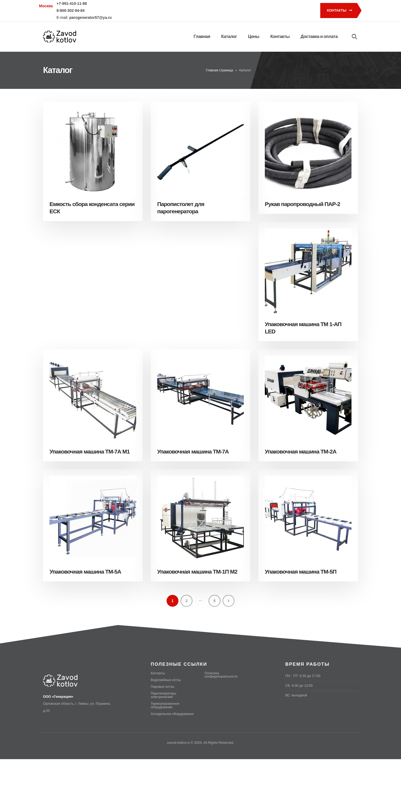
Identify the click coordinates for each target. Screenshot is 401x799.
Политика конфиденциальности (222, 675)
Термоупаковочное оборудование (165, 705)
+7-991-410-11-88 (72, 3)
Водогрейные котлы (166, 680)
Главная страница (219, 70)
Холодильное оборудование (173, 714)
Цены (253, 36)
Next (228, 601)
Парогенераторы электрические (164, 695)
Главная (202, 36)
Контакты (339, 10)
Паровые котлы (163, 687)
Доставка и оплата (319, 36)
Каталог (229, 36)
